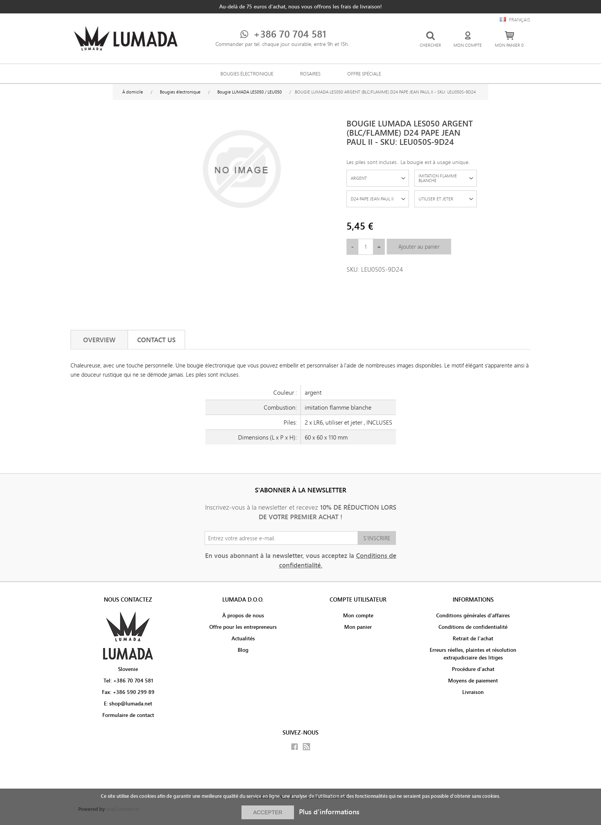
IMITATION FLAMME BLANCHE (438, 178)
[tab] (99, 339)
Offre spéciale (364, 73)
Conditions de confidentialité (472, 627)
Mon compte (358, 615)
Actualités (243, 638)
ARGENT (359, 178)
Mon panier (358, 627)
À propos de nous (243, 615)
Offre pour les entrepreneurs (243, 627)
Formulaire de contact (128, 715)
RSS (306, 747)
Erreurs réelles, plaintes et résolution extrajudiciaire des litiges (473, 653)
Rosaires (310, 73)
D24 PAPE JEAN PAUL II (372, 198)
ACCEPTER (267, 812)
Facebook (295, 747)
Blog (243, 650)
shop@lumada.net (130, 703)
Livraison (473, 692)
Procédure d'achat (473, 669)
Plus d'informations (329, 812)
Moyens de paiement (473, 680)
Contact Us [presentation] (156, 339)
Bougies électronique (246, 73)
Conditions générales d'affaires (473, 615)
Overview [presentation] (99, 339)
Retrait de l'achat (473, 638)
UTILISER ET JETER (436, 198)
